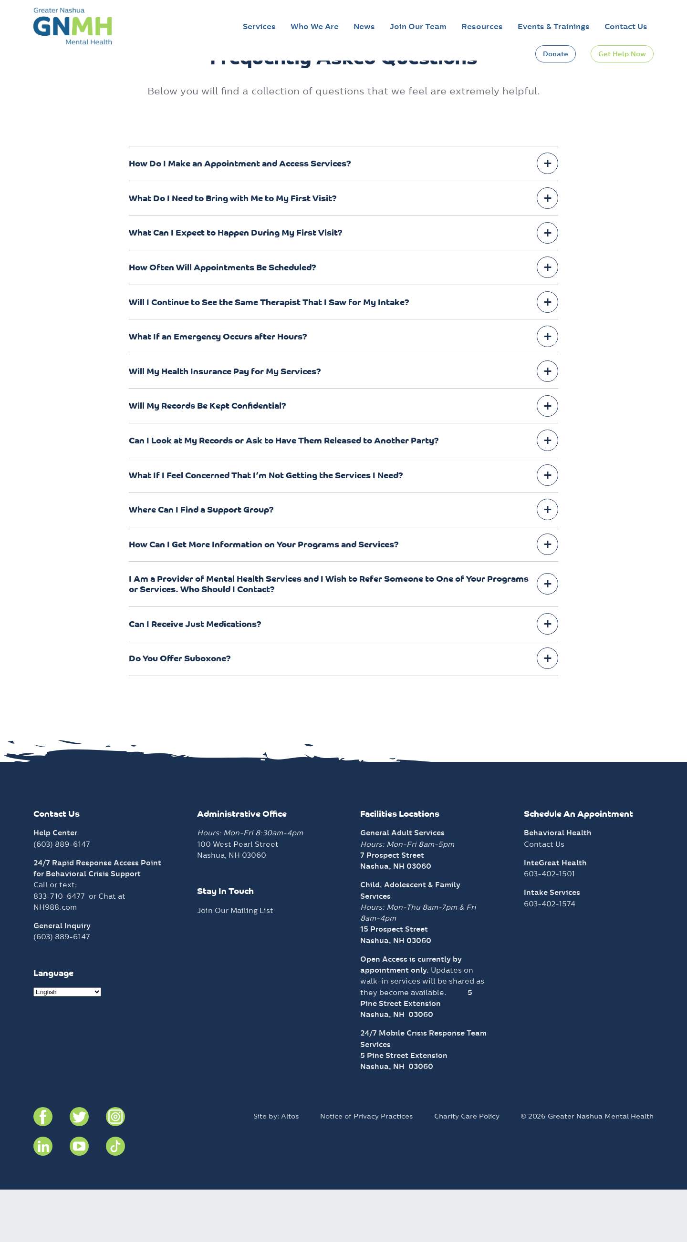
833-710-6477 (59, 948)
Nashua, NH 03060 (396, 1067)
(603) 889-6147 (61, 897)
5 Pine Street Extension (404, 1108)
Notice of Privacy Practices (366, 1168)
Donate (555, 54)
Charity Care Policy (467, 1168)
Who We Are (315, 26)
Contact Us (625, 26)
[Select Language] (67, 1044)
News (364, 26)
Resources (482, 26)
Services (259, 26)
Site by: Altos (276, 1168)
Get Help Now (622, 54)
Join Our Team (418, 26)
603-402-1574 (549, 956)
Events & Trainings (554, 26)
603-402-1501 (549, 926)
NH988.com (55, 959)
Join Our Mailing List (235, 963)
